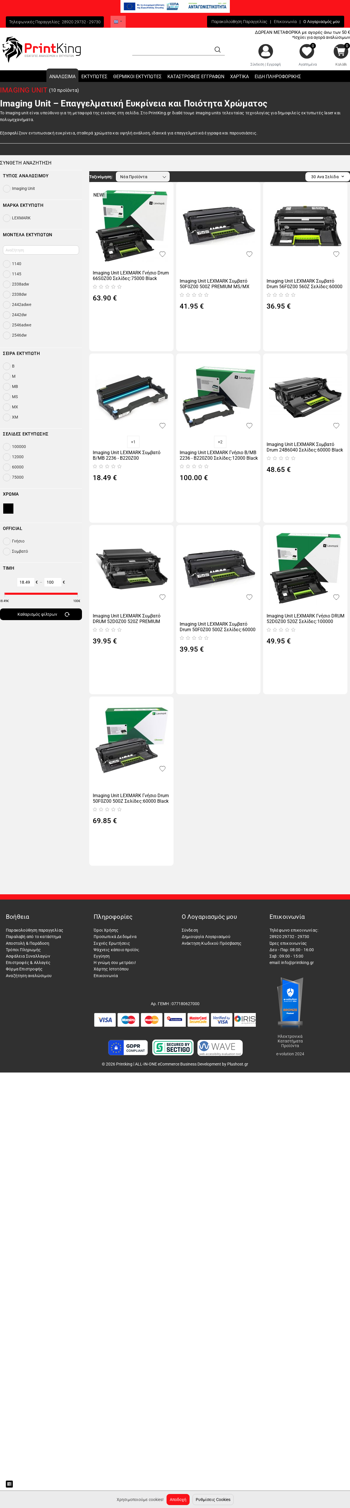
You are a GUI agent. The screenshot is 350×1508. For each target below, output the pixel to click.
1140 (16, 263)
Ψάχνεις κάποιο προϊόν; (116, 949)
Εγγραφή (274, 64)
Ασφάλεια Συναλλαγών (28, 956)
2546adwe (21, 325)
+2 (220, 442)
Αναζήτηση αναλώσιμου (29, 975)
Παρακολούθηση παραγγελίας (34, 930)
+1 (133, 442)
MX (15, 407)
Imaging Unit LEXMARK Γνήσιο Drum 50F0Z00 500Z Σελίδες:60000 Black (131, 798)
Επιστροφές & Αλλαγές (28, 962)
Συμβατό (20, 551)
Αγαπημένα (308, 64)
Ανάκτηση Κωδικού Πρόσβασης (212, 943)
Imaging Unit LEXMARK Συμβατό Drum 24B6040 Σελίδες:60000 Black (305, 447)
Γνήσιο (18, 541)
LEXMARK (21, 218)
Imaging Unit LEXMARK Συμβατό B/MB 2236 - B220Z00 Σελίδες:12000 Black (126, 455)
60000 (18, 467)
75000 (18, 477)
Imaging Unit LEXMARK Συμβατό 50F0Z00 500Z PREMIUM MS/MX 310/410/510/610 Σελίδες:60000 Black (215, 283)
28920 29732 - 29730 (81, 22)
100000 (19, 446)
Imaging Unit (23, 188)
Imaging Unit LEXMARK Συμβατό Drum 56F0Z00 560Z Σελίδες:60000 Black (304, 283)
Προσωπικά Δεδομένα (115, 936)
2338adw (20, 284)
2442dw (19, 314)
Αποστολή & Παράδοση (27, 943)
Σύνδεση (257, 64)
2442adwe (21, 304)
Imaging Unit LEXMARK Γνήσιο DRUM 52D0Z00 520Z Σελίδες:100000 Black (305, 618)
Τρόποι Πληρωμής (23, 949)
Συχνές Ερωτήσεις (112, 943)
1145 (16, 274)
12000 (18, 456)
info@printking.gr (297, 962)
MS (15, 396)
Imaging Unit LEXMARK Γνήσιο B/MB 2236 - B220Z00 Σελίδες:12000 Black (219, 455)
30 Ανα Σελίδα (327, 176)
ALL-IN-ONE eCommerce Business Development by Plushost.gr (191, 1064)
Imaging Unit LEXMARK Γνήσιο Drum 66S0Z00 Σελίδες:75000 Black (131, 275)
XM (15, 417)
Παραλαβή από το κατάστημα (33, 936)
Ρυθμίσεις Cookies (213, 1499)
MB (15, 386)
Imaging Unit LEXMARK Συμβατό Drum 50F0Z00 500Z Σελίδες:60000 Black (218, 626)
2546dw (19, 335)
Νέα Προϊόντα (143, 176)
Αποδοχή (178, 1499)
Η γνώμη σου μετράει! (115, 962)
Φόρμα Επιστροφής (24, 969)
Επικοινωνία (285, 21)
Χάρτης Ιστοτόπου (111, 969)
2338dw (19, 294)
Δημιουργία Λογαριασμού (206, 936)
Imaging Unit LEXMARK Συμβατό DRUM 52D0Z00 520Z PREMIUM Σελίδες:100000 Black (126, 618)
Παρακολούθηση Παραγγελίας (239, 21)
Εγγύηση (102, 956)
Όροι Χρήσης (106, 930)
